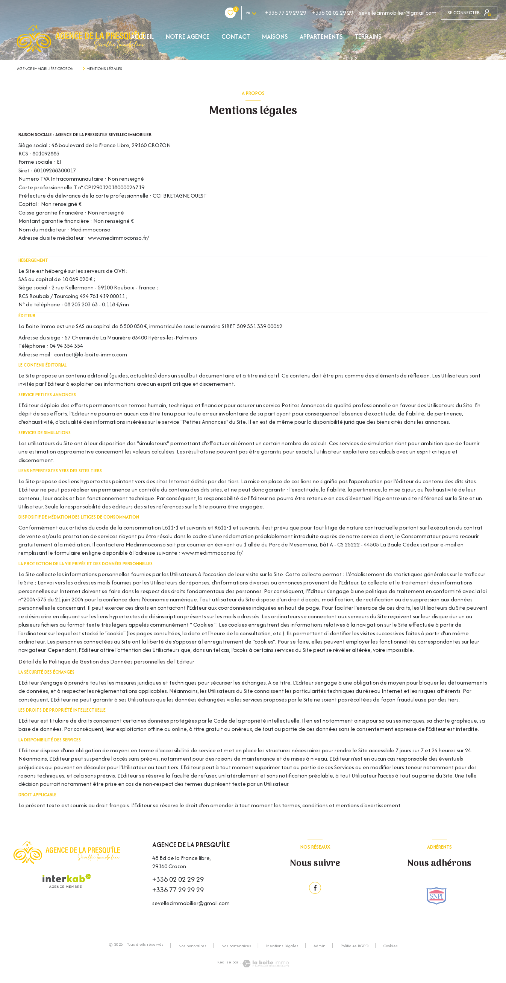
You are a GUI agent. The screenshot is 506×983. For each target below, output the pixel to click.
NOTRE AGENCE (187, 36)
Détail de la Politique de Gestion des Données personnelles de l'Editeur (106, 661)
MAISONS (275, 36)
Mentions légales (282, 946)
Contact (235, 36)
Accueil (142, 36)
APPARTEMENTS (321, 36)
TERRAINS (368, 36)
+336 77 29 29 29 (240, 13)
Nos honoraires (192, 946)
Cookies (390, 946)
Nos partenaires (236, 946)
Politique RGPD (354, 946)
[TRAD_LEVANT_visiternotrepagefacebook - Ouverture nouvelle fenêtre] (315, 888)
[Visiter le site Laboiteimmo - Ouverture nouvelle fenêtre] (265, 963)
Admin (320, 946)
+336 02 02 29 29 (287, 13)
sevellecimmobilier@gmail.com (353, 13)
